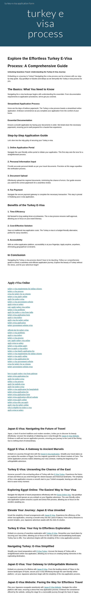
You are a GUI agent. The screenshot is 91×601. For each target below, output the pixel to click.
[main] (45, 23)
